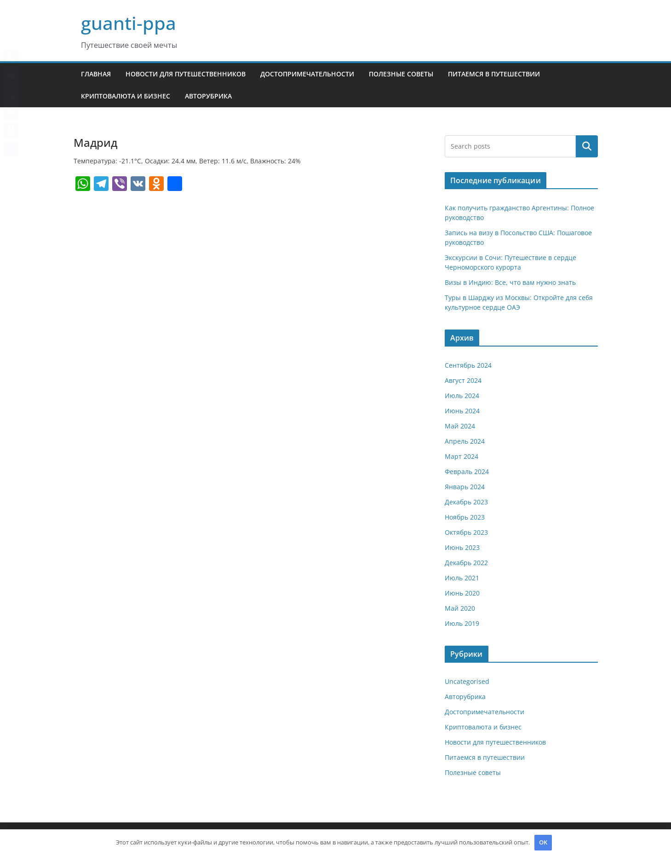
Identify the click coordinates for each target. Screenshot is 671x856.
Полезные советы (401, 73)
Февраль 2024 (467, 471)
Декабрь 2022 (466, 562)
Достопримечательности (307, 73)
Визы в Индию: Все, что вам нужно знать (510, 282)
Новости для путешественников (186, 73)
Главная (96, 73)
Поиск (587, 146)
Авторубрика (208, 96)
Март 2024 (461, 456)
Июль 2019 (462, 623)
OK (543, 842)
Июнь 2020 (462, 593)
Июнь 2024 (462, 410)
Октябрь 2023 (466, 532)
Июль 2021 (462, 577)
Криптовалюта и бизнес (125, 96)
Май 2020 (460, 608)
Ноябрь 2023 (465, 517)
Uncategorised (467, 681)
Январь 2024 (465, 486)
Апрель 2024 (465, 441)
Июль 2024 (462, 395)
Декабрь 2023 (466, 501)
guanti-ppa (128, 22)
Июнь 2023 (462, 547)
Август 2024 (463, 380)
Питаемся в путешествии (494, 73)
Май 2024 (460, 426)
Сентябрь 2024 (468, 365)
